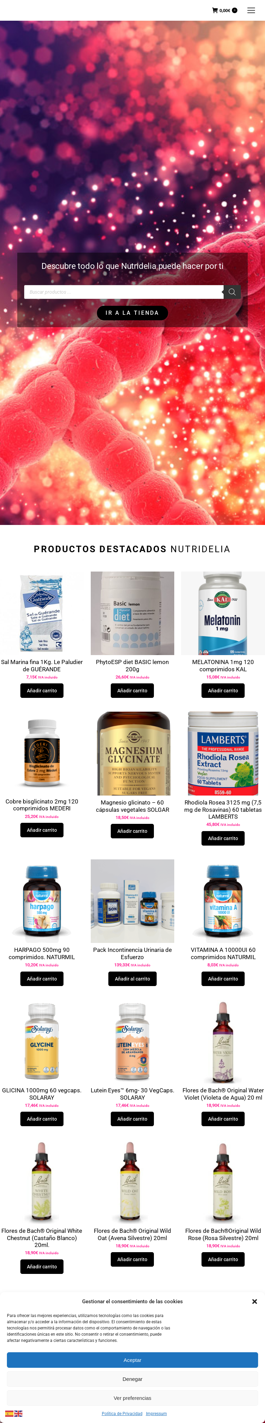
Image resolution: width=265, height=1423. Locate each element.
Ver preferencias (132, 1398)
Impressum (156, 1413)
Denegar (132, 1379)
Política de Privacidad (122, 1413)
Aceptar (132, 1360)
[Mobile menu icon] (251, 10)
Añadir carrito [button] (42, 690)
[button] (254, 1301)
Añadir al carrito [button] (132, 979)
